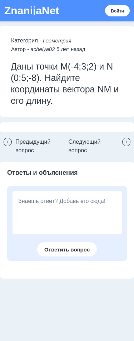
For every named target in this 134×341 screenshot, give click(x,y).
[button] (34, 146)
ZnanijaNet (31, 10)
